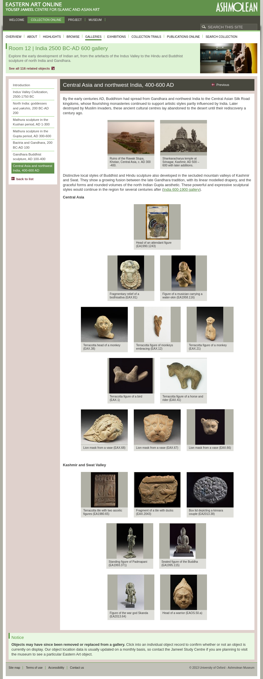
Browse (73, 36)
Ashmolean (236, 7)
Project (75, 19)
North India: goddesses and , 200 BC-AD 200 (31, 108)
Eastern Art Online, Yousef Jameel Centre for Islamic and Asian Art (54, 7)
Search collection (221, 36)
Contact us (77, 667)
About (32, 36)
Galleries (93, 36)
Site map (14, 667)
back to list (24, 179)
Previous (222, 84)
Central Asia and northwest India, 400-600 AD (32, 168)
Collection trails (146, 36)
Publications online (183, 36)
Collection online (46, 19)
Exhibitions (116, 36)
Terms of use (34, 667)
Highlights (52, 36)
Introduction (21, 85)
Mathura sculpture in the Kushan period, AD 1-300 (31, 122)
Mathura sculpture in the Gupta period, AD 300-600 (32, 133)
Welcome (16, 19)
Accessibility (56, 667)
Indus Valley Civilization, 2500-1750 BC (30, 94)
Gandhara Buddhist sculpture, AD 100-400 (29, 157)
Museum (95, 19)
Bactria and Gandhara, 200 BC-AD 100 (32, 145)
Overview (13, 36)
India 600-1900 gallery (181, 189)
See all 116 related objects (29, 68)
